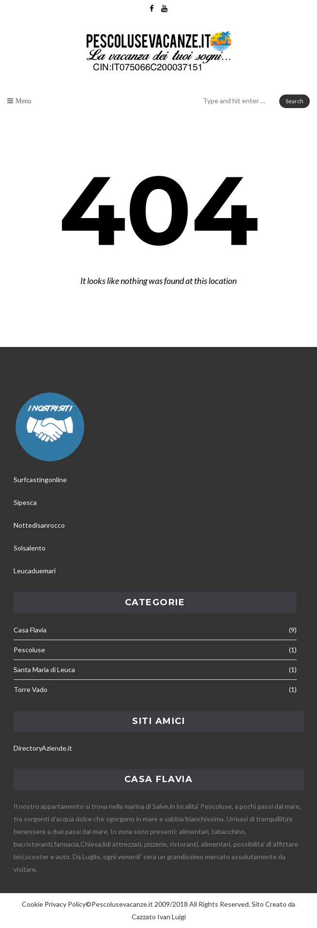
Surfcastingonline (40, 479)
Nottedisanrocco (39, 525)
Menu (23, 100)
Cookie (32, 904)
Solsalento (29, 548)
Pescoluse (29, 649)
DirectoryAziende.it (43, 748)
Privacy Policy (65, 904)
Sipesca (25, 502)
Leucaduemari (35, 570)
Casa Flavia (30, 630)
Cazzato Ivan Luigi (159, 916)
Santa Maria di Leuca (44, 669)
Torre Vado (30, 689)
